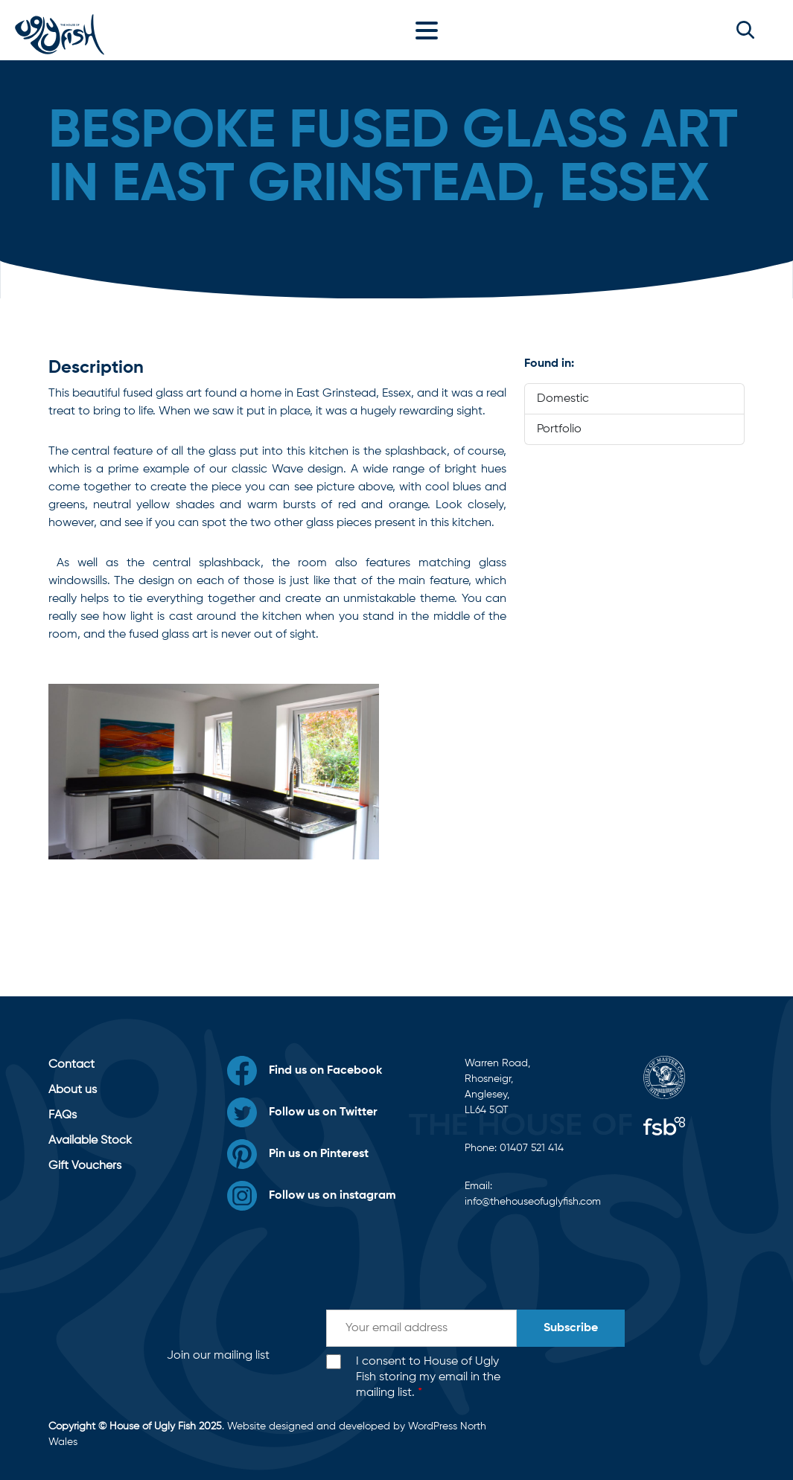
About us (72, 1090)
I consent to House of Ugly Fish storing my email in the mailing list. (428, 1377)
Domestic (563, 399)
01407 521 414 (532, 1148)
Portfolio (559, 429)
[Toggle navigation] (430, 30)
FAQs (62, 1115)
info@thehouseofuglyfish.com (533, 1202)
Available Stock (90, 1141)
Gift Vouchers (84, 1166)
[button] (745, 30)
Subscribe (571, 1328)
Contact (71, 1065)
